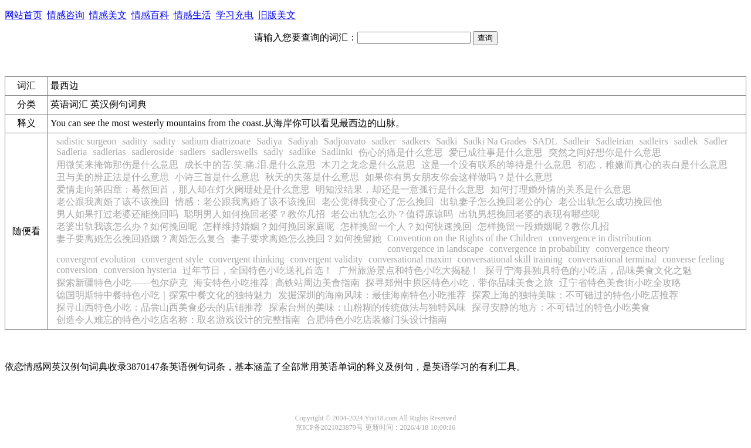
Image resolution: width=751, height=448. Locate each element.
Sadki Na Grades (494, 141)
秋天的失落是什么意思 (312, 177)
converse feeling (693, 259)
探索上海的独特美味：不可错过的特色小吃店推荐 (575, 295)
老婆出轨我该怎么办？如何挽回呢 (126, 226)
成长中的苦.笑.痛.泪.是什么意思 (250, 165)
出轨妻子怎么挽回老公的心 (496, 202)
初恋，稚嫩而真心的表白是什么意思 (652, 165)
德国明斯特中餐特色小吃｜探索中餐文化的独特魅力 (164, 295)
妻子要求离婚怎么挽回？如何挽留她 (306, 239)
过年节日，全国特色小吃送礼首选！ (257, 270)
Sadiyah (303, 141)
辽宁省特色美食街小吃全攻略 (620, 283)
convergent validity (326, 259)
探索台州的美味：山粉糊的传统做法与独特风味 (367, 307)
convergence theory (632, 249)
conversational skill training (510, 259)
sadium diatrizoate (216, 141)
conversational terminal (612, 259)
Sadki (446, 141)
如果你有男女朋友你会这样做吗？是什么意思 (459, 177)
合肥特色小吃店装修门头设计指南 (376, 320)
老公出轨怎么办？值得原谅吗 (392, 214)
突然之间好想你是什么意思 (605, 152)
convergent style (172, 259)
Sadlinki (337, 152)
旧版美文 (277, 15)
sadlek (686, 141)
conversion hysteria (140, 270)
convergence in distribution (600, 238)
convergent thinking (246, 259)
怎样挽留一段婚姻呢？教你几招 (543, 226)
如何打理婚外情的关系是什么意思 (560, 189)
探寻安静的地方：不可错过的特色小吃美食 (561, 307)
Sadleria (71, 152)
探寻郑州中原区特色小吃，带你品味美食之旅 (459, 283)
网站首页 (23, 15)
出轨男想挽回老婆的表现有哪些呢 (529, 214)
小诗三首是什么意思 (217, 177)
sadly (273, 152)
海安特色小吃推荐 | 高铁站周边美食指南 (277, 283)
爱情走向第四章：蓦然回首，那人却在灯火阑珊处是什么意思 (183, 189)
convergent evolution (96, 259)
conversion (76, 270)
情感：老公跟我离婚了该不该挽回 (245, 202)
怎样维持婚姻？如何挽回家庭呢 (268, 226)
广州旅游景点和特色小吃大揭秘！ (409, 270)
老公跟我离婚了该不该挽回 (112, 202)
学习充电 (234, 15)
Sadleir (576, 141)
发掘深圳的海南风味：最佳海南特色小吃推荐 (372, 295)
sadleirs (654, 141)
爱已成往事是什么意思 (496, 152)
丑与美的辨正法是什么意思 (112, 177)
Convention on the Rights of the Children (465, 238)
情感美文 (108, 15)
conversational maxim (410, 259)
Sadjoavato (345, 141)
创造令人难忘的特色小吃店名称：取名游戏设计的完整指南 (178, 320)
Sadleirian (615, 141)
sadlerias (109, 152)
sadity (164, 141)
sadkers (416, 141)
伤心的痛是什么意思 (400, 152)
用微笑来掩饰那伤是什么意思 (117, 165)
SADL (545, 141)
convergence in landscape (435, 249)
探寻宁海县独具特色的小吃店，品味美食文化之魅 (588, 270)
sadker (383, 141)
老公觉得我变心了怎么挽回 (378, 202)
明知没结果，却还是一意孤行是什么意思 (400, 189)
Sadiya (269, 141)
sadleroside (152, 152)
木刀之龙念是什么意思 (368, 165)
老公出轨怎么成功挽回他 (610, 202)
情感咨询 (65, 15)
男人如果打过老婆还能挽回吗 (117, 214)
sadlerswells (235, 152)
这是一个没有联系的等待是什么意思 (496, 165)
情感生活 (192, 15)
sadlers (192, 152)
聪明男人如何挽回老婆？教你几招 (254, 214)
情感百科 (150, 15)
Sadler (716, 141)
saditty (134, 141)
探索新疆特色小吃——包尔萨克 (122, 283)
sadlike (302, 152)
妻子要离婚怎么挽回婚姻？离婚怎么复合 (140, 239)
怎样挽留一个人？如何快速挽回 (406, 226)
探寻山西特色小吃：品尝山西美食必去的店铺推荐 (159, 307)
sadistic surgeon (86, 141)
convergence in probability (539, 249)
